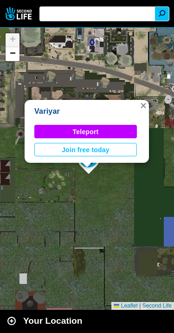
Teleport (86, 132)
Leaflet (125, 305)
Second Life (20, 13)
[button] (143, 105)
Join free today (86, 150)
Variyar (47, 111)
